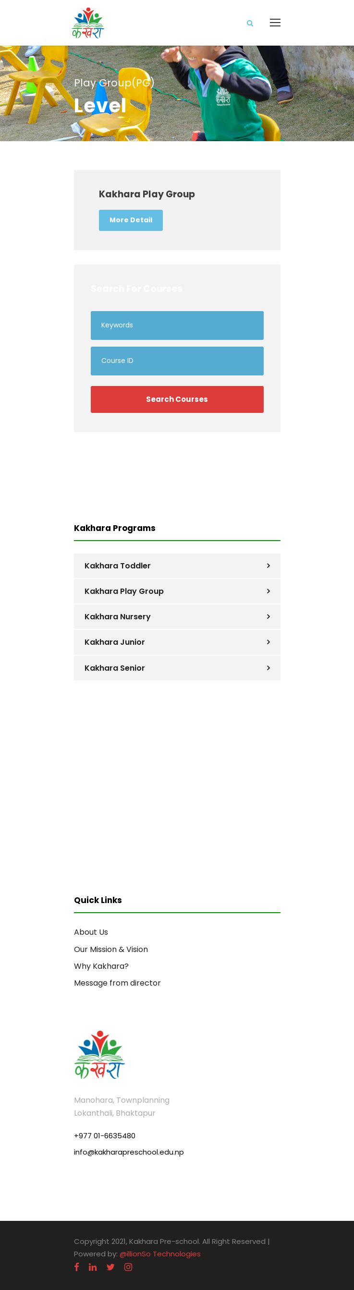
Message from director (117, 983)
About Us (91, 932)
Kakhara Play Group (124, 591)
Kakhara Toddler (118, 565)
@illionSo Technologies (160, 1254)
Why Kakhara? (101, 966)
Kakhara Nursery (118, 616)
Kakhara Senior (115, 668)
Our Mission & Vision (111, 949)
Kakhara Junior (115, 642)
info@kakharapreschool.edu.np (129, 1152)
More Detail (131, 220)
